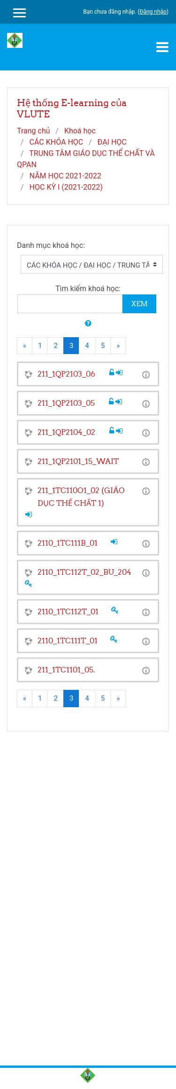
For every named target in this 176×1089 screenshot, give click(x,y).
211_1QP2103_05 (66, 403)
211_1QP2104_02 (66, 432)
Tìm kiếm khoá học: (88, 288)
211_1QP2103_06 (66, 373)
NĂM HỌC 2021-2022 (65, 175)
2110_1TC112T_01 (68, 611)
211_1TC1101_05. (66, 669)
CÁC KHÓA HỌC (57, 142)
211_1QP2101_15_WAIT (78, 461)
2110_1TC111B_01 (68, 543)
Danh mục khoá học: (51, 245)
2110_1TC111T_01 (68, 640)
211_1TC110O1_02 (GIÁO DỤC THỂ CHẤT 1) (81, 497)
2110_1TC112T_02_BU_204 (84, 572)
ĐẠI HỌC (112, 142)
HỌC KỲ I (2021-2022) (66, 187)
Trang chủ (33, 130)
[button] (88, 324)
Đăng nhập (152, 11)
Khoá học (80, 130)
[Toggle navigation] (162, 47)
